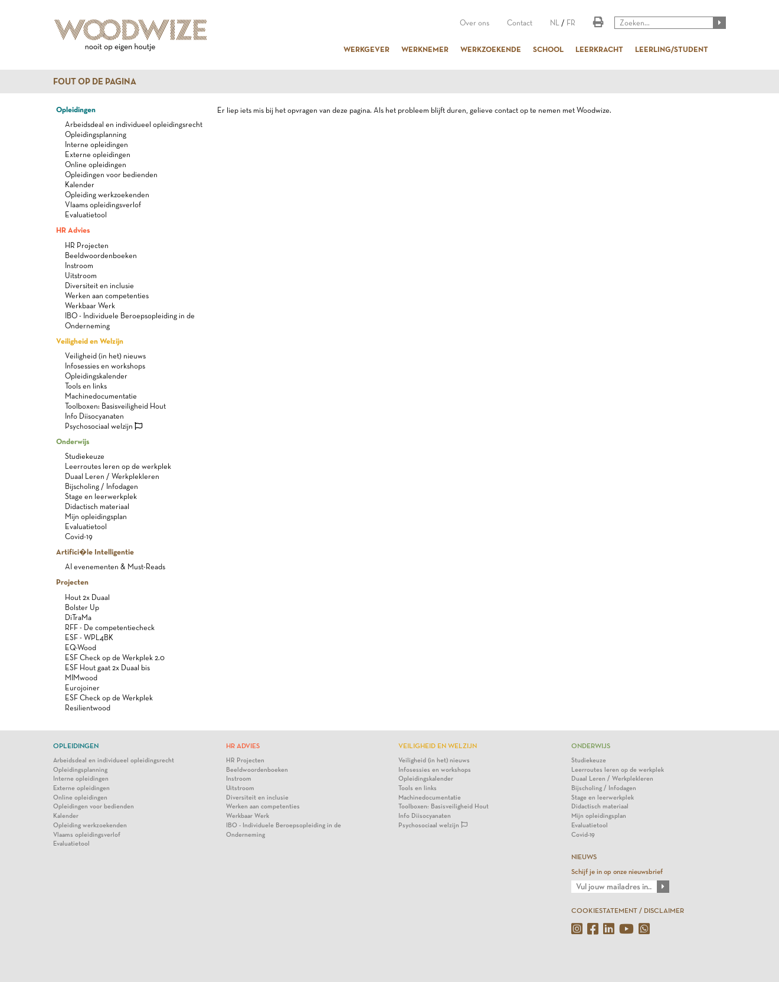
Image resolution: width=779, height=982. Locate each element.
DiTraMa (78, 617)
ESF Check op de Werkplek (109, 697)
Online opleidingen (95, 164)
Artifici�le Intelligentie (95, 551)
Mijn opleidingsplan (96, 516)
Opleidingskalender (96, 375)
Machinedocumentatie (101, 396)
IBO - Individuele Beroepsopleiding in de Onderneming (283, 830)
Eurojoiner (82, 687)
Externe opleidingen (97, 154)
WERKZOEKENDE (490, 49)
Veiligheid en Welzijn (89, 340)
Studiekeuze (84, 456)
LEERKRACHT (599, 49)
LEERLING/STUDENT (671, 49)
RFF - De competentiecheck (110, 627)
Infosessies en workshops (105, 365)
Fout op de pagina (94, 81)
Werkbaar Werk (90, 305)
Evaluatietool (86, 214)
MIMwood (81, 677)
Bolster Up (82, 607)
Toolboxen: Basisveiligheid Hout (115, 406)
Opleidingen (76, 109)
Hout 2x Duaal (87, 597)
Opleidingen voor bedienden (111, 174)
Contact (519, 22)
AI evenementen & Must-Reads (115, 566)
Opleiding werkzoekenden (107, 194)
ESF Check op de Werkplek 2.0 (115, 657)
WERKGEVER (366, 49)
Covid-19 (79, 536)
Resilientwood (87, 707)
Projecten (72, 581)
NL (554, 22)
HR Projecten (87, 245)
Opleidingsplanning (95, 134)
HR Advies (73, 229)
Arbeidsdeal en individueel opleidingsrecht (133, 124)
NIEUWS (584, 857)
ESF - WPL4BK (89, 637)
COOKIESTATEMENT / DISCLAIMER (627, 910)
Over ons (474, 22)
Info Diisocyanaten (94, 416)
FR (571, 22)
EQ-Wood (80, 647)
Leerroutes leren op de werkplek (118, 466)
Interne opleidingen (96, 144)
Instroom (79, 265)
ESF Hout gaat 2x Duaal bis (107, 667)
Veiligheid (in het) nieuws (105, 355)
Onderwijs (72, 441)
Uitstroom (81, 275)
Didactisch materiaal (97, 506)
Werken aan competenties (107, 295)
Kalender (79, 184)
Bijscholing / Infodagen (101, 486)
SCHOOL (548, 49)
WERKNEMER (425, 49)
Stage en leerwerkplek (101, 496)
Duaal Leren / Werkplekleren (112, 476)
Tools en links (86, 385)
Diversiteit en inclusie (99, 285)
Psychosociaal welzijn (103, 426)
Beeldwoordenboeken (101, 255)
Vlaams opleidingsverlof (103, 204)
